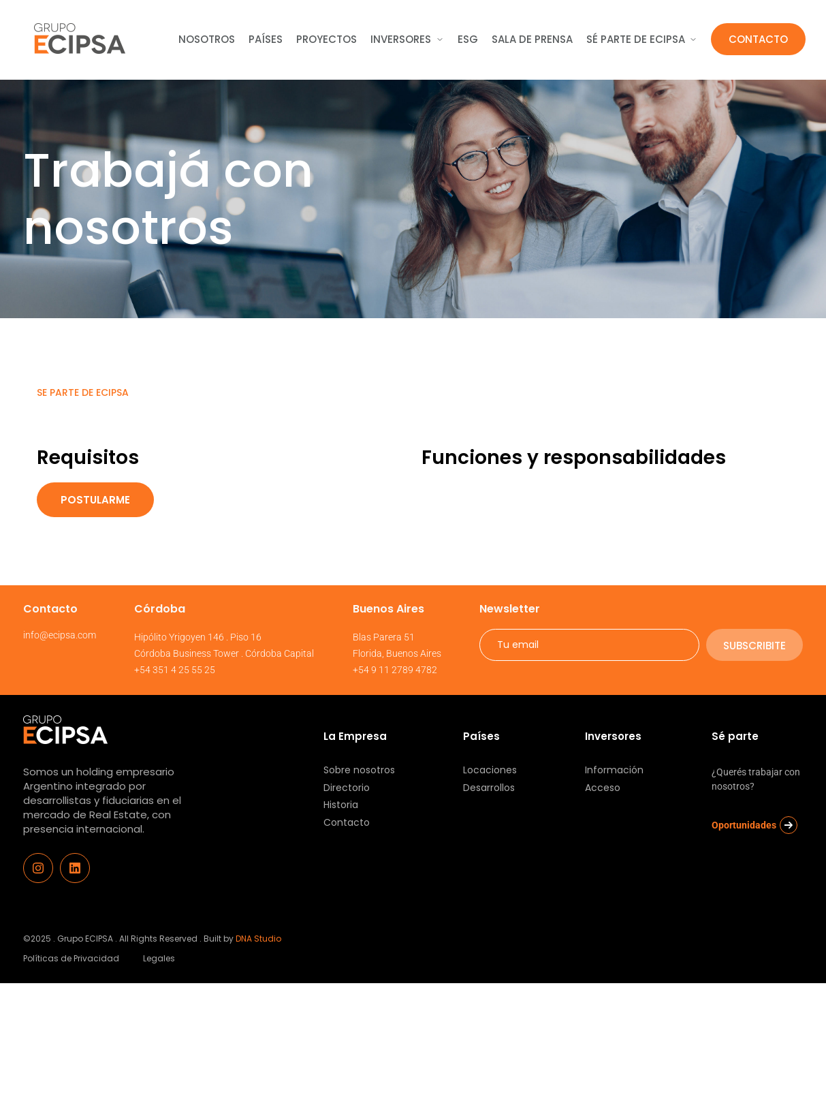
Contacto (758, 39)
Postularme (95, 500)
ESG (468, 39)
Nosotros (206, 39)
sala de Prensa (532, 39)
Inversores (406, 39)
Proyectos (326, 39)
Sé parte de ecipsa (641, 39)
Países (266, 39)
